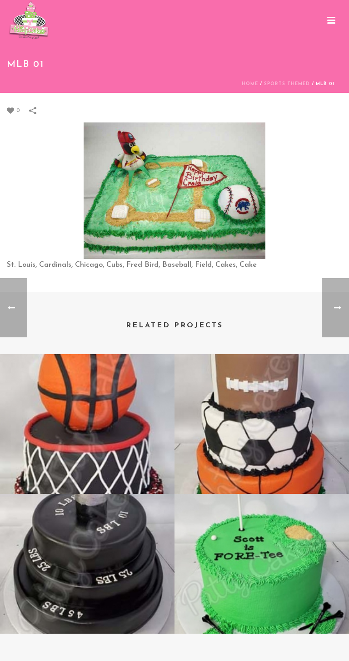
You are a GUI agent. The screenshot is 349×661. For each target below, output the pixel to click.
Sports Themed (287, 83)
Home (250, 83)
